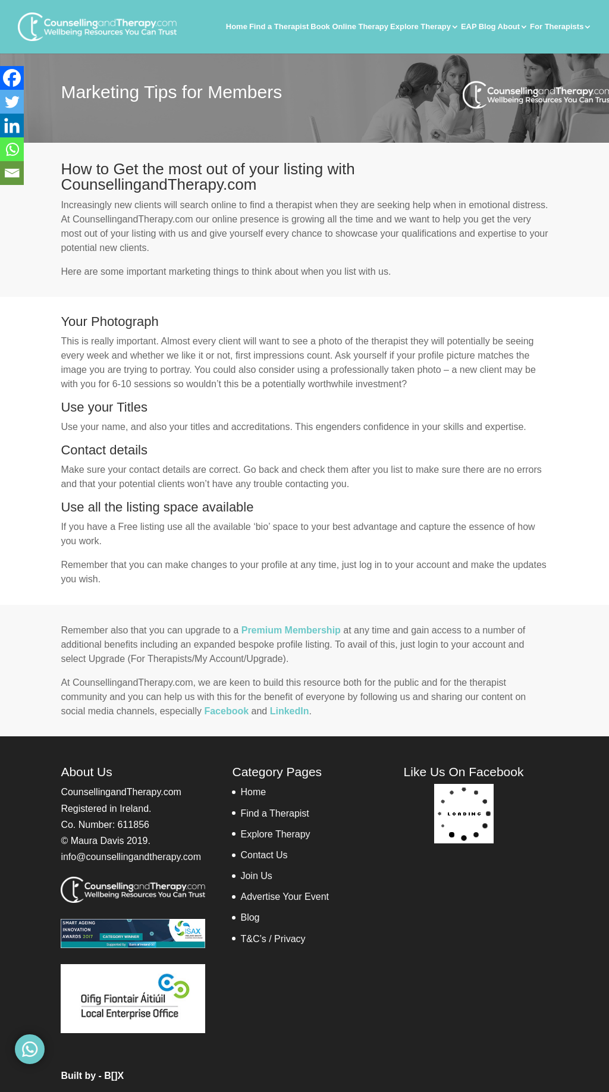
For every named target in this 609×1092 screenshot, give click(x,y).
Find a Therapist (279, 27)
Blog (487, 27)
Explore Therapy (420, 27)
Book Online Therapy (349, 27)
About (509, 27)
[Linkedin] (12, 125)
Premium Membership (291, 630)
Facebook (226, 711)
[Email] (12, 173)
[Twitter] (12, 102)
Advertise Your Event (284, 897)
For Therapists (556, 27)
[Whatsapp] (12, 149)
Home (236, 27)
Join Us (256, 876)
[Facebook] (12, 78)
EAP (469, 27)
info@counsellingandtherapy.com (131, 857)
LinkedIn (289, 711)
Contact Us (263, 855)
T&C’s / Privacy (272, 939)
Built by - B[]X (92, 1076)
